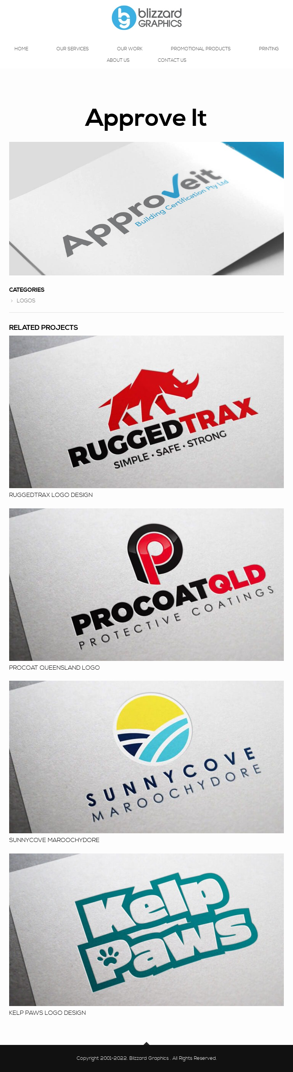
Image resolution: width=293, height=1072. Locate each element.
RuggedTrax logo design (51, 495)
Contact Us (172, 68)
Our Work (130, 56)
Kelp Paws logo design (47, 1013)
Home (21, 56)
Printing (269, 56)
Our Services (72, 56)
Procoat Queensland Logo (54, 668)
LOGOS (26, 300)
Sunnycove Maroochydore (54, 840)
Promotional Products (201, 56)
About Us (118, 68)
